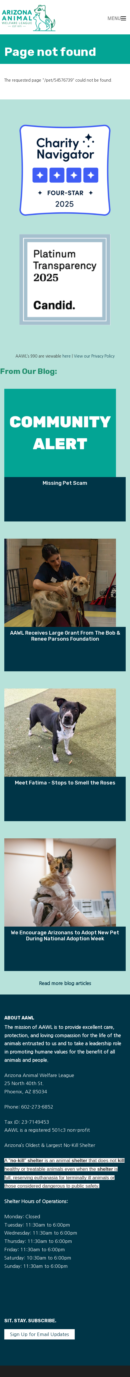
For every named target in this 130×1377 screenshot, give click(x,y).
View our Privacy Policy (94, 356)
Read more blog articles (65, 983)
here (66, 356)
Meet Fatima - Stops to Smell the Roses (65, 783)
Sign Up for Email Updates (39, 1334)
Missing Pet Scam (65, 483)
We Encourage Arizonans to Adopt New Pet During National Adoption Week (65, 935)
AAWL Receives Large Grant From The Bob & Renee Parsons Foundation (65, 636)
